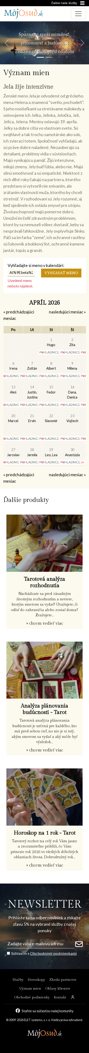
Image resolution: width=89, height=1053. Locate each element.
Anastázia (72, 452)
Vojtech (72, 418)
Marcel (13, 418)
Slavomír (51, 418)
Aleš (13, 389)
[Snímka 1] (40, 57)
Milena (72, 366)
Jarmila (32, 452)
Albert (51, 366)
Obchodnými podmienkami (53, 953)
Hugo (51, 342)
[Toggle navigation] (78, 13)
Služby (18, 980)
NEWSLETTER (44, 904)
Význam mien (30, 989)
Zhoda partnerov (62, 980)
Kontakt (60, 997)
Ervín (32, 418)
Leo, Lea (51, 452)
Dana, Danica (72, 392)
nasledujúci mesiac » (67, 311)
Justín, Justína (32, 392)
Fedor (51, 389)
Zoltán (32, 366)
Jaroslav (13, 452)
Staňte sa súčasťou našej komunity (48, 1011)
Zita (72, 342)
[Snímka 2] (48, 57)
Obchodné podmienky (32, 997)
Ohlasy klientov (57, 989)
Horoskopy (36, 980)
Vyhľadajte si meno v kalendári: (36, 265)
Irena (13, 366)
